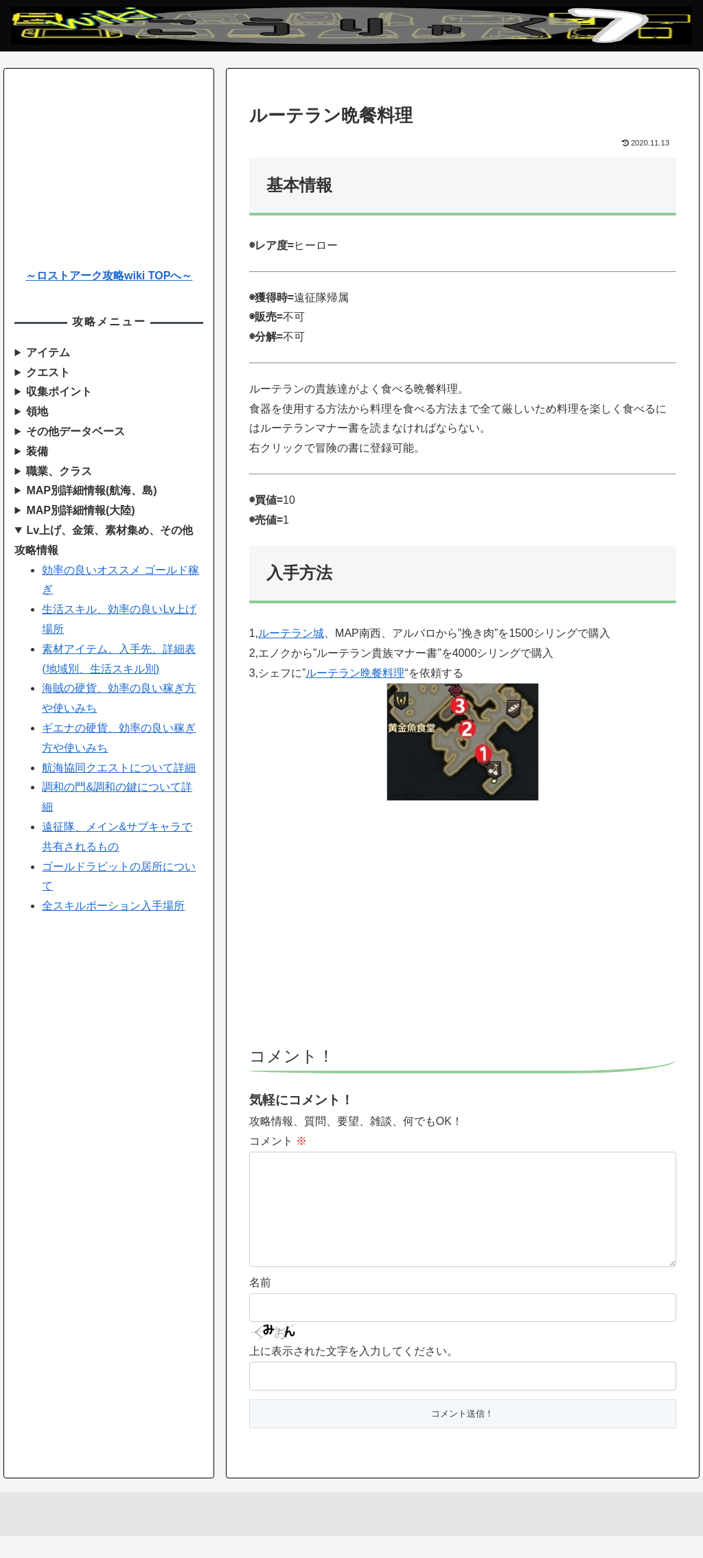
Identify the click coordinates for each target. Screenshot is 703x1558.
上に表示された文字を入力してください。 (353, 1373)
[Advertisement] (462, 930)
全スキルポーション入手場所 (113, 905)
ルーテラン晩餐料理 (355, 673)
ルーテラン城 (291, 633)
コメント (278, 1141)
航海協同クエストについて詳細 (119, 768)
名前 (260, 1304)
